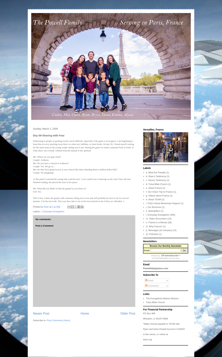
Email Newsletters (162, 258)
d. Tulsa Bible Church (156, 184)
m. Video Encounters (156, 218)
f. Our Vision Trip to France (159, 192)
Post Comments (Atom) (58, 320)
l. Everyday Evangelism (52, 211)
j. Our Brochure (153, 207)
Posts (149, 280)
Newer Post (41, 313)
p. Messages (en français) (159, 230)
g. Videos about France (157, 195)
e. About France (154, 188)
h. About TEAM (153, 199)
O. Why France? (154, 226)
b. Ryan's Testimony (156, 176)
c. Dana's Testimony (156, 180)
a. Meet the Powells (155, 172)
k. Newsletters (153, 211)
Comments (152, 285)
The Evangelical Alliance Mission (162, 298)
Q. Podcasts (152, 234)
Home (85, 313)
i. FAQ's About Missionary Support (163, 203)
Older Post (127, 313)
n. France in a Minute (156, 222)
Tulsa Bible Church (155, 302)
